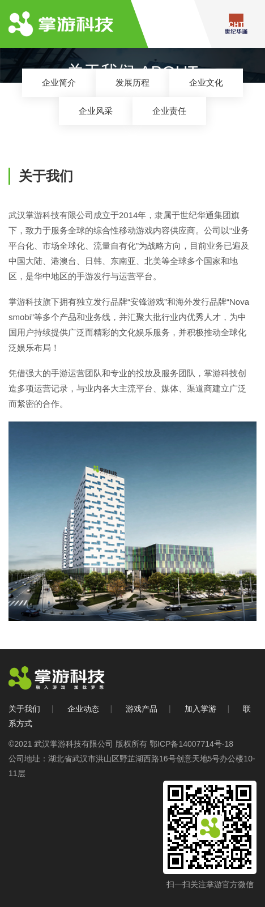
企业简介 (59, 82)
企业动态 (83, 708)
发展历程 (132, 82)
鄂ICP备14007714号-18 (191, 743)
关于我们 (24, 708)
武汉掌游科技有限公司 (73, 743)
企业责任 (169, 111)
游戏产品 (141, 708)
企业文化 (206, 82)
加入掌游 (200, 708)
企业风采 (96, 111)
